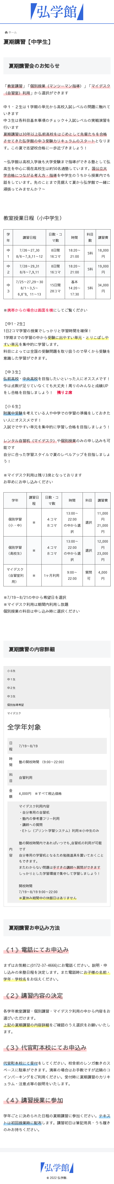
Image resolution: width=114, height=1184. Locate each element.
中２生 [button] (11, 688)
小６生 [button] (11, 671)
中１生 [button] (11, 679)
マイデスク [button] (14, 713)
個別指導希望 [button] (15, 705)
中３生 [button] (11, 696)
